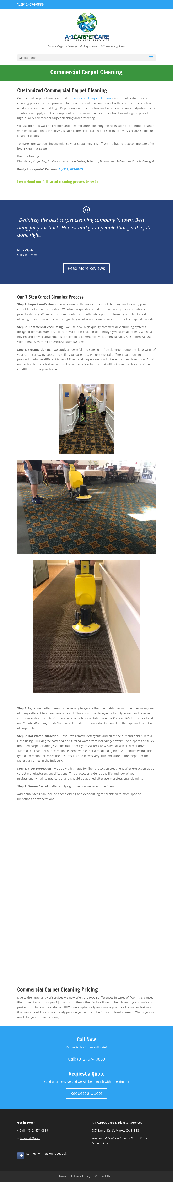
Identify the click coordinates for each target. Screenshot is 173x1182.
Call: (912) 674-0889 (86, 1059)
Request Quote (30, 1138)
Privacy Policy (80, 1176)
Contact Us (102, 1176)
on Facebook (57, 1153)
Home (62, 1176)
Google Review (27, 255)
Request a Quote (86, 1093)
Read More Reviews (86, 268)
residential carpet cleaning (93, 98)
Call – (34, 1130)
